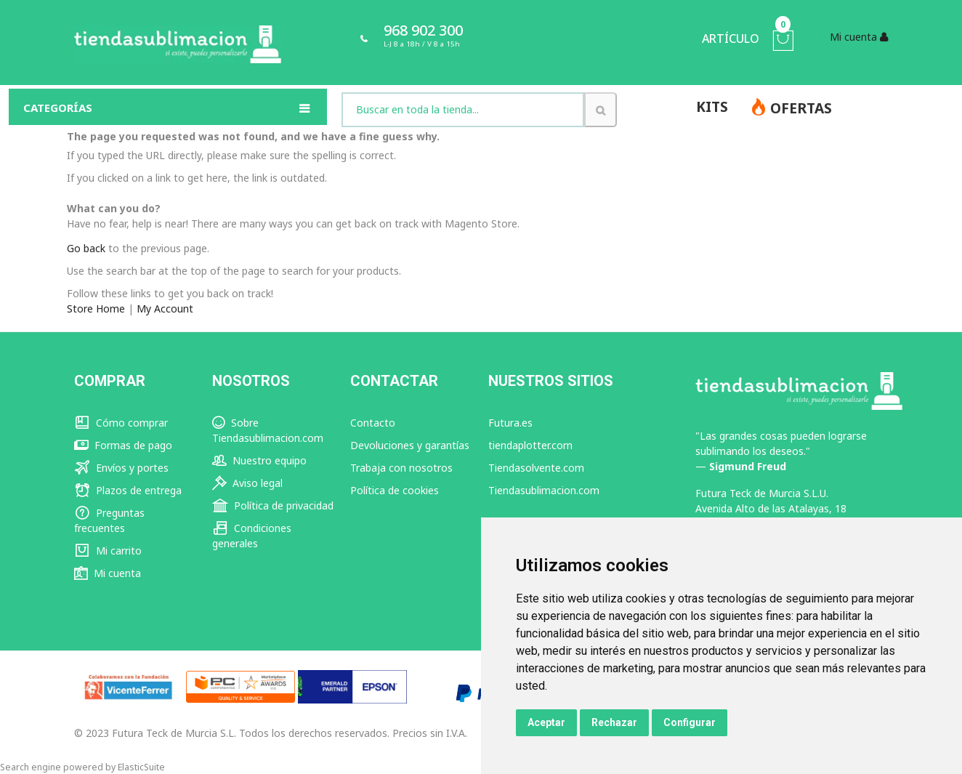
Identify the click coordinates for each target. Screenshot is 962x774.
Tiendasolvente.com (536, 468)
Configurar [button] (689, 722)
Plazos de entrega (128, 490)
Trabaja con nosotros (401, 468)
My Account (165, 308)
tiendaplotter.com (530, 445)
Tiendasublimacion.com (543, 490)
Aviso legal (247, 483)
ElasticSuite (141, 767)
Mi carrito (108, 550)
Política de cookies (394, 490)
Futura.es (510, 423)
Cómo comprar (121, 423)
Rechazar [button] (614, 722)
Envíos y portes (121, 468)
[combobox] (462, 110)
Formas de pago (123, 445)
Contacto (372, 423)
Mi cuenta (107, 573)
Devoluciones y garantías (409, 445)
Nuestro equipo (259, 460)
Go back (86, 248)
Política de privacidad (273, 505)
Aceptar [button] (546, 722)
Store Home (96, 308)
